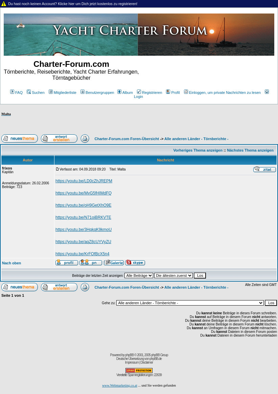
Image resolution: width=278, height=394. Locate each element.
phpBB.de (155, 359)
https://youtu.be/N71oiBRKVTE (83, 217)
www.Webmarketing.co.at (119, 385)
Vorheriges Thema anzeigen (198, 150)
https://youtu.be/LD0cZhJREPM (83, 181)
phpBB (129, 355)
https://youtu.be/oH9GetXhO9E (83, 205)
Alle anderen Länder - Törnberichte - (196, 139)
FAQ (16, 92)
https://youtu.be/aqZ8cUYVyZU (83, 241)
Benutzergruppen (97, 92)
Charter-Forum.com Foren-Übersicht (127, 139)
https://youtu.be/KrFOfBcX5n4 (82, 254)
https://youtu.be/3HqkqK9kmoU (83, 229)
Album (125, 92)
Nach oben (11, 263)
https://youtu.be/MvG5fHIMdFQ (83, 193)
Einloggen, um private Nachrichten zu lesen (222, 92)
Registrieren (149, 92)
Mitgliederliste (62, 92)
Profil (173, 92)
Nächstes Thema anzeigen (250, 150)
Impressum (132, 362)
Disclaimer (146, 362)
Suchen (35, 92)
